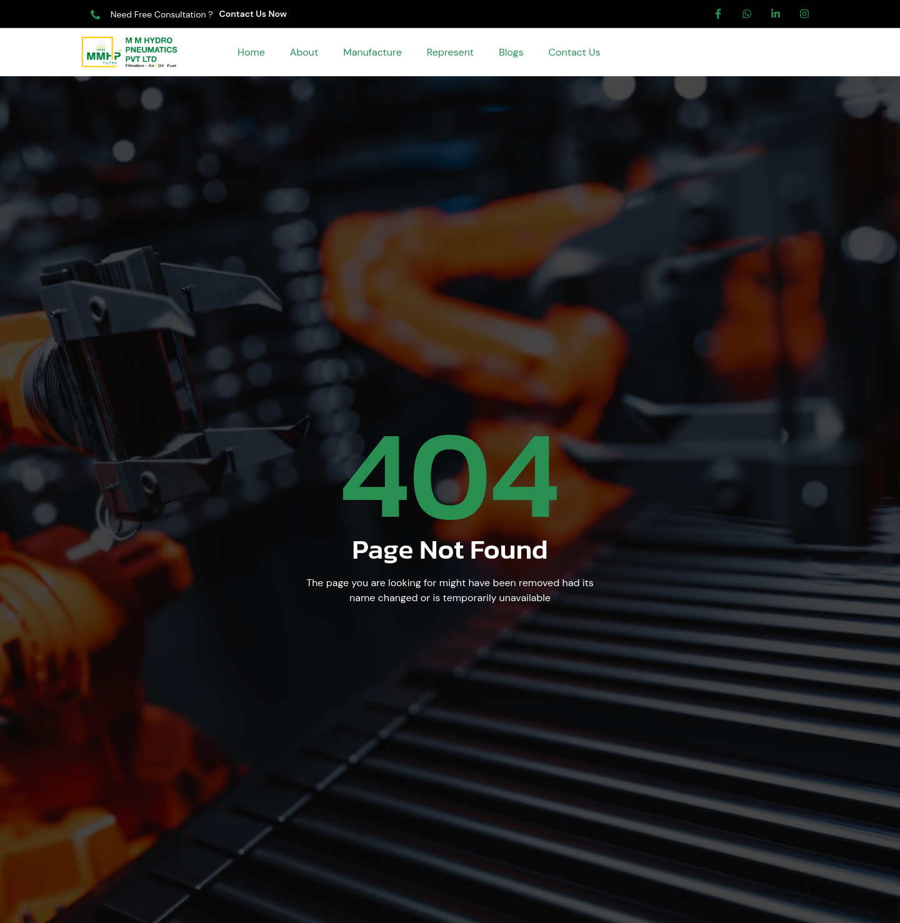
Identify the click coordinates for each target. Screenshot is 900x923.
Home (251, 52)
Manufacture (372, 52)
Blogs (511, 52)
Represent (450, 52)
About (304, 52)
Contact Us (574, 52)
